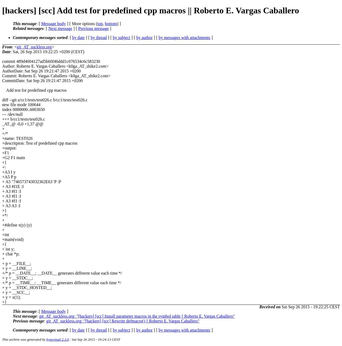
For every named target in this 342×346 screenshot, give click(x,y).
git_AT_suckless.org (34, 47)
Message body (53, 23)
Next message (60, 28)
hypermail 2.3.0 (57, 339)
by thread (99, 37)
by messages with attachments (184, 37)
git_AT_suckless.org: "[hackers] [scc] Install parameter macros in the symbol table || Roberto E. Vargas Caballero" (137, 316)
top (100, 23)
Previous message (93, 28)
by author (144, 37)
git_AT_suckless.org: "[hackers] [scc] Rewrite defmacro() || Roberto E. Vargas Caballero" (123, 321)
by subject (121, 37)
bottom (111, 23)
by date (78, 37)
